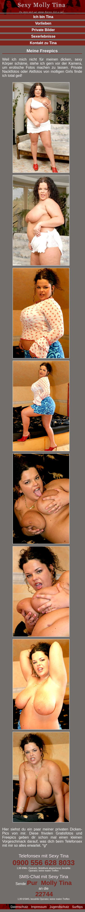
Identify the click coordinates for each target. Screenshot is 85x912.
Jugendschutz (59, 907)
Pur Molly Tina (49, 882)
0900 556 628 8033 (43, 863)
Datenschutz (19, 907)
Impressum (39, 907)
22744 (44, 894)
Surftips (77, 907)
